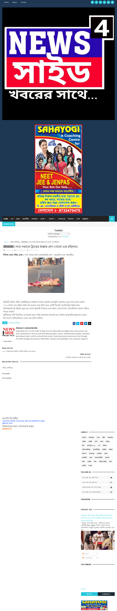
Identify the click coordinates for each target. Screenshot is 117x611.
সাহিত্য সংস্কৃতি (102, 271)
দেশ (12, 218)
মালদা (105, 263)
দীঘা (83, 255)
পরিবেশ (105, 255)
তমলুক (107, 251)
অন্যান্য (51, 218)
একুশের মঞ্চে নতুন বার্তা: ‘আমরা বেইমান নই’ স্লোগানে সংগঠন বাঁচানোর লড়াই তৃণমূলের (99, 511)
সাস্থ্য (95, 271)
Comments (87, 367)
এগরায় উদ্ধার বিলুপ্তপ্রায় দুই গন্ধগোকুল (97, 501)
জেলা (42, 218)
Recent (89, 403)
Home (6, 2)
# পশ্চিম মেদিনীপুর (14, 329)
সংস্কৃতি (89, 271)
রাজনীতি (26, 218)
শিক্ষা (83, 271)
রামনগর (107, 267)
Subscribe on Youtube (98, 297)
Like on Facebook (98, 292)
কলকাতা (35, 218)
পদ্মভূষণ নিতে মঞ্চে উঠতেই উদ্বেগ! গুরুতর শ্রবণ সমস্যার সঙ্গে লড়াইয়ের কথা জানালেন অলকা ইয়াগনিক (97, 327)
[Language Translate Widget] (58, 233)
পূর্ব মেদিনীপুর (96, 259)
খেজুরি (84, 251)
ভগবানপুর (91, 263)
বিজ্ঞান (110, 259)
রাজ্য (18, 218)
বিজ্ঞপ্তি (104, 259)
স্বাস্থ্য (110, 271)
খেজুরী (90, 251)
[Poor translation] (8, 577)
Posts (85, 363)
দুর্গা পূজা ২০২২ (91, 255)
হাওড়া (90, 275)
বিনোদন (71, 218)
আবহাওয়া (61, 218)
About (14, 2)
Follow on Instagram (98, 302)
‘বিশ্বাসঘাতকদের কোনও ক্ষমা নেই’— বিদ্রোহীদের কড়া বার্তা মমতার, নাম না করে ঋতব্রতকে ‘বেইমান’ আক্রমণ (99, 491)
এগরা (98, 247)
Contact (23, 2)
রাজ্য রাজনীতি (98, 267)
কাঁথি (103, 247)
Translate (63, 236)
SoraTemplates (13, 561)
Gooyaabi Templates (34, 561)
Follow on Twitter (98, 287)
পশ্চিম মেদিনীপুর (15, 242)
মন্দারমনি (99, 263)
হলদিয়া (84, 275)
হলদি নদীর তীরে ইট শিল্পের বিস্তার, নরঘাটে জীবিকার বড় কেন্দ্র (99, 520)
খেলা (78, 218)
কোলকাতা (110, 247)
